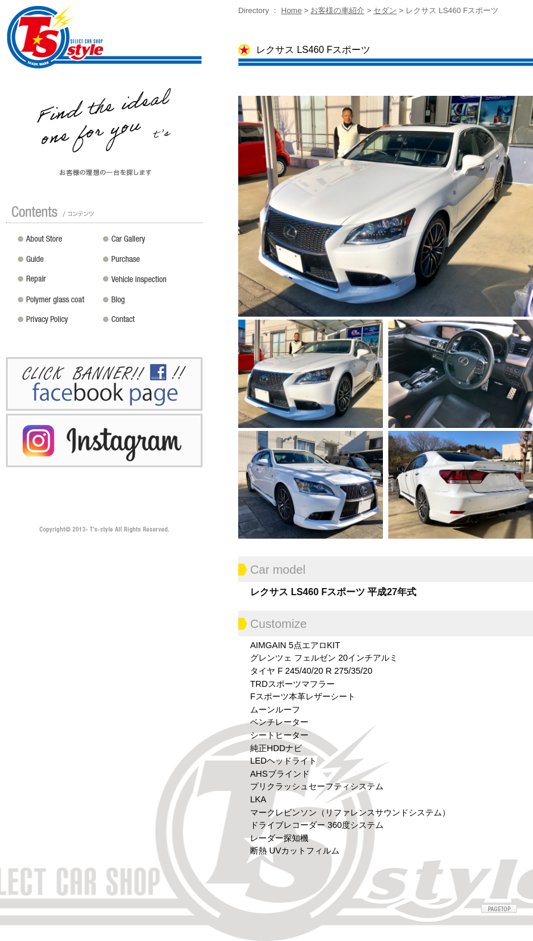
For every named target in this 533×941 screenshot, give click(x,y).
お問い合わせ (150, 324)
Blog (150, 303)
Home (291, 10)
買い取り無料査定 (150, 263)
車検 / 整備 (150, 283)
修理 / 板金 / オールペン (57, 283)
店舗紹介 (57, 243)
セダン (385, 10)
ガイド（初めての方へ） (57, 263)
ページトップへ (499, 908)
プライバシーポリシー (57, 324)
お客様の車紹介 (337, 10)
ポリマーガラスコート (57, 303)
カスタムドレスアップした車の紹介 (150, 243)
